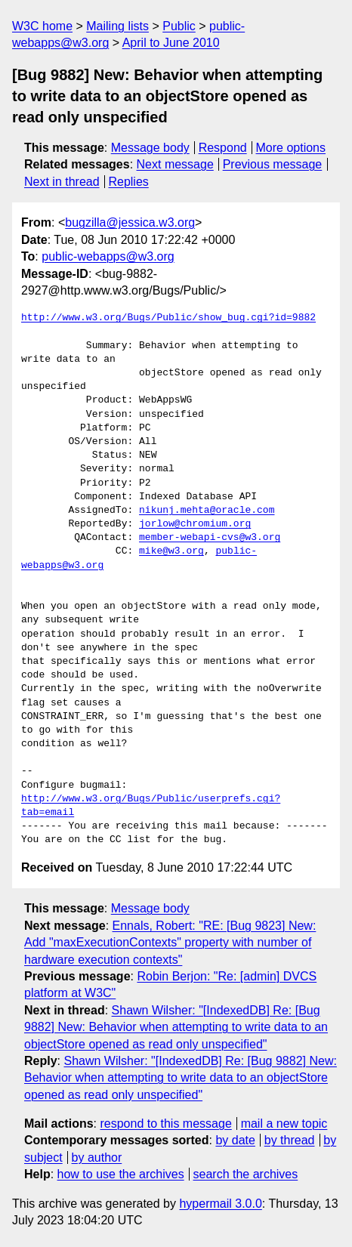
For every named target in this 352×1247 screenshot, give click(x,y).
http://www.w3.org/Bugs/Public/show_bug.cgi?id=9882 (168, 318)
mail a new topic (284, 1123)
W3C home (42, 26)
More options (291, 147)
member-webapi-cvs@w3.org (209, 538)
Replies (128, 181)
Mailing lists (117, 26)
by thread (289, 1140)
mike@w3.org (171, 551)
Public (179, 26)
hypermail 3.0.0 (220, 1203)
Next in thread (62, 181)
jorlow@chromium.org (195, 524)
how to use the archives (120, 1174)
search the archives (245, 1174)
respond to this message (165, 1123)
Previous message (273, 164)
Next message (175, 164)
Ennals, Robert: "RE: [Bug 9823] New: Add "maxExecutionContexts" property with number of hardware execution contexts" (170, 942)
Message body (150, 147)
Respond (223, 147)
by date (235, 1140)
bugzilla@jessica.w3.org (130, 222)
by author (97, 1157)
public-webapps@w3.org (108, 256)
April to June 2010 (171, 42)
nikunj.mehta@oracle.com (206, 510)
